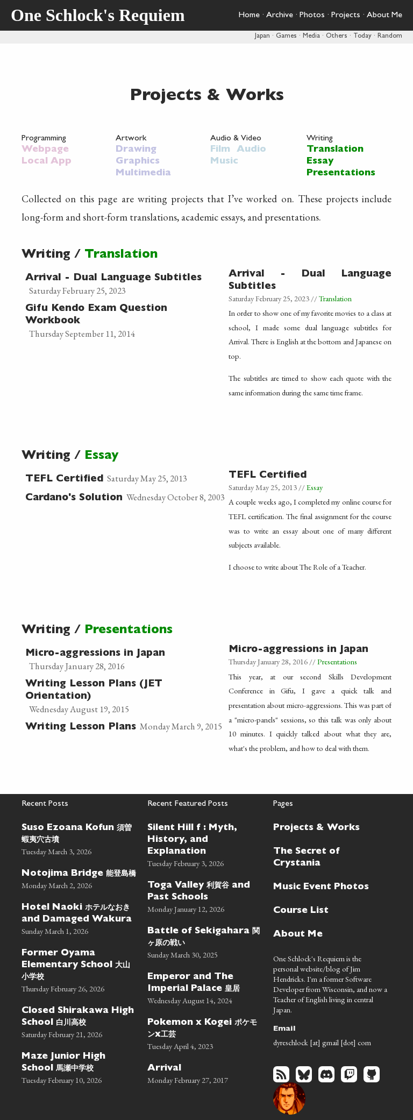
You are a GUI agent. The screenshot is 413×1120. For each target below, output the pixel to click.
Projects (345, 15)
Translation (335, 150)
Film (220, 150)
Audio (251, 150)
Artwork (131, 138)
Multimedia (143, 174)
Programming (44, 138)
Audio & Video (235, 138)
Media (311, 36)
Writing (320, 138)
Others (336, 36)
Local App (47, 162)
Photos (312, 15)
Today (362, 36)
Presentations (341, 174)
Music (224, 162)
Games (286, 36)
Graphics (138, 162)
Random (390, 36)
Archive (279, 15)
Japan (262, 36)
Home (249, 15)
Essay (320, 162)
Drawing (136, 150)
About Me (384, 15)
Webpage (45, 150)
